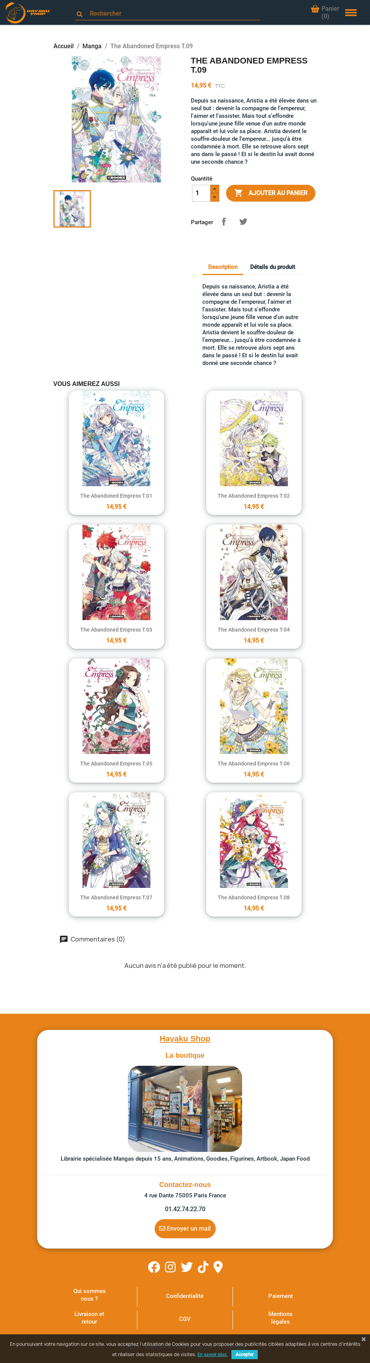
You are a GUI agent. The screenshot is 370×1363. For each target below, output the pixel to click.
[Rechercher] (171, 13)
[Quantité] (201, 193)
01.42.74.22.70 (185, 1209)
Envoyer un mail (185, 1228)
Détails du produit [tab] (272, 267)
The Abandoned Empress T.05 (116, 763)
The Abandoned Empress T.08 (254, 897)
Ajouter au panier (270, 193)
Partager (223, 221)
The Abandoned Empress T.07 (116, 897)
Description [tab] (223, 267)
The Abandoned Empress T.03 (116, 630)
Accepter (245, 1354)
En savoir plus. (212, 1354)
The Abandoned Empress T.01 (116, 496)
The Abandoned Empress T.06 (254, 763)
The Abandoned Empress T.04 (254, 630)
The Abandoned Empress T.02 (254, 496)
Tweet (243, 221)
